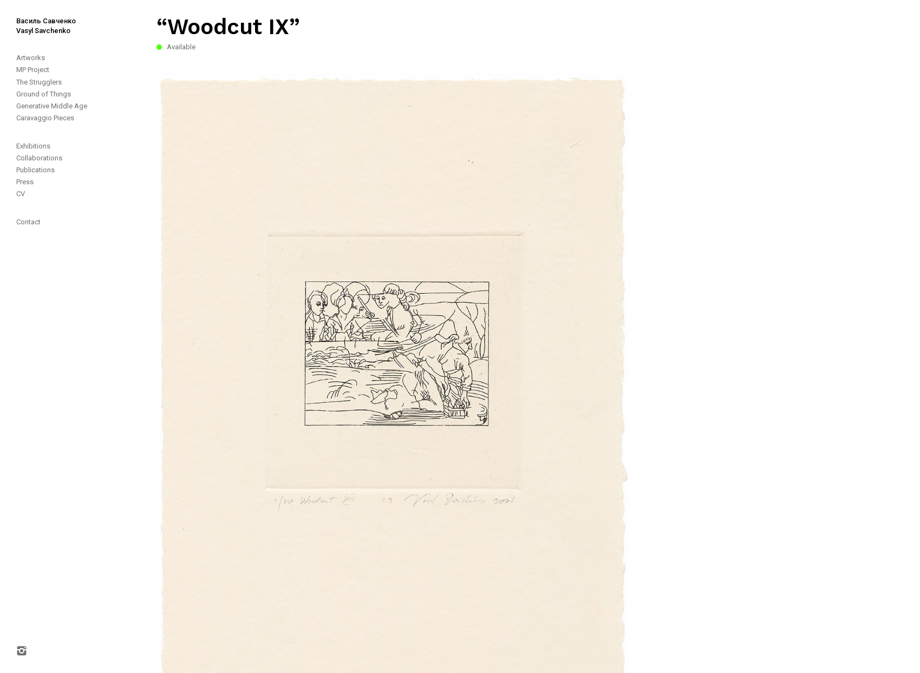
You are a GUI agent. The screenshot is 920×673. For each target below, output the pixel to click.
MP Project (32, 70)
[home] (38, 18)
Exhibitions (33, 146)
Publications (35, 170)
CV (20, 194)
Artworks (30, 58)
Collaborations (39, 158)
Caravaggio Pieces (45, 118)
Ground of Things (43, 94)
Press (25, 182)
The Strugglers (39, 82)
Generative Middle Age (51, 106)
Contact (28, 222)
